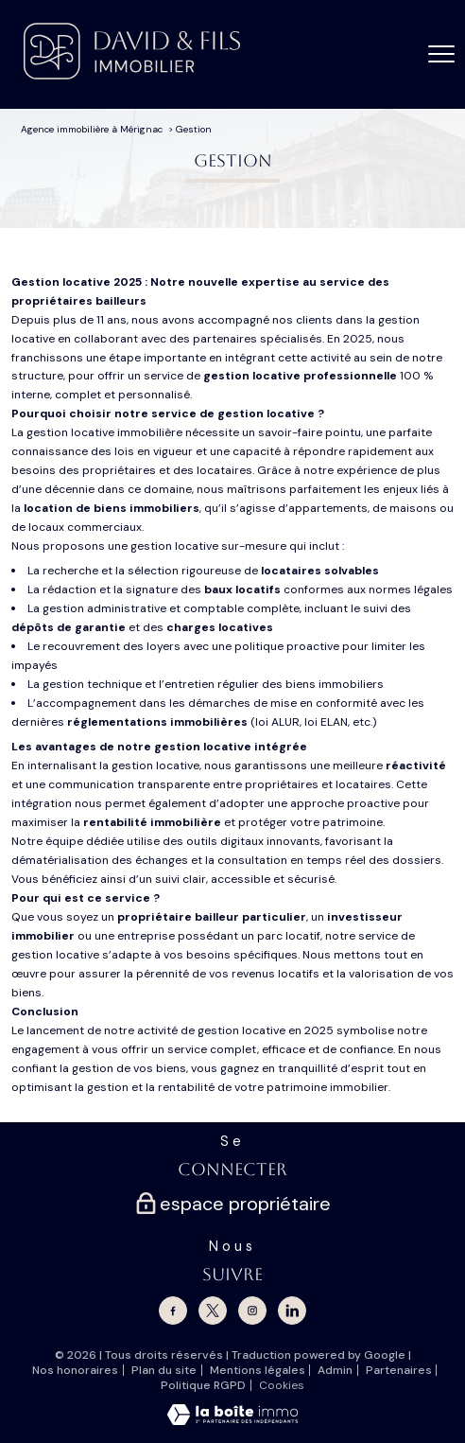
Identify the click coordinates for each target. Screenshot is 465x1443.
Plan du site (164, 1370)
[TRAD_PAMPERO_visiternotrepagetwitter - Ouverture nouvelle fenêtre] (212, 1310)
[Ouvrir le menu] (441, 54)
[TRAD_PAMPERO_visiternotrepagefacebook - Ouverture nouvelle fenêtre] (173, 1310)
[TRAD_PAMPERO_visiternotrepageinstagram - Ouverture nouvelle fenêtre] (252, 1310)
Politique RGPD (203, 1385)
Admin (335, 1370)
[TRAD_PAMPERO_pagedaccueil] (132, 75)
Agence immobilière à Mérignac (92, 129)
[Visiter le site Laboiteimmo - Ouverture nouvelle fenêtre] (232, 1421)
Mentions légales (257, 1370)
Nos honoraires (75, 1370)
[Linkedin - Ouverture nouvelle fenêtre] (292, 1310)
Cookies (281, 1386)
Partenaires (399, 1370)
